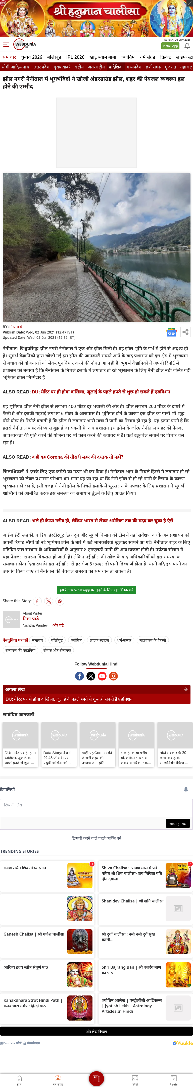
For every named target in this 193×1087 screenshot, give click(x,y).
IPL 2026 (75, 57)
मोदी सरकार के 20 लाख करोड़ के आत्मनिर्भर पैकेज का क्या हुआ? (174, 757)
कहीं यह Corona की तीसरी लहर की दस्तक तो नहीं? (77, 457)
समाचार (9, 57)
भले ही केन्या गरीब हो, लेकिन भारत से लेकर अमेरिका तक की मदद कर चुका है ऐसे (102, 521)
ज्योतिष (128, 57)
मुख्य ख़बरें (62, 67)
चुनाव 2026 (31, 57)
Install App (170, 46)
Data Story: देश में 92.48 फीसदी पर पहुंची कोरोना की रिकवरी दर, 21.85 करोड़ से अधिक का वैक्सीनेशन (57, 757)
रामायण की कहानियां (20, 650)
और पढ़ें (58, 625)
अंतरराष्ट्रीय (96, 67)
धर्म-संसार (124, 640)
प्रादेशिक (116, 67)
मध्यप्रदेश (134, 67)
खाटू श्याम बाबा (102, 57)
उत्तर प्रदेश (41, 67)
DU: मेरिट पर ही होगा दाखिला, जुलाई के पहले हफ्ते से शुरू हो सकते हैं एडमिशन (101, 392)
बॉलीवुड (54, 57)
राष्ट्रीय (79, 67)
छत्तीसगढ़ (153, 67)
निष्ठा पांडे (16, 326)
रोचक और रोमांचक (57, 650)
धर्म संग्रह (147, 57)
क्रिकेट (165, 57)
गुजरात (170, 67)
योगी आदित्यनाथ (15, 67)
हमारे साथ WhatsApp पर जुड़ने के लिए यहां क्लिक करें (96, 590)
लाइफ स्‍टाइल (99, 640)
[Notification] (186, 45)
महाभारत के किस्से (152, 640)
